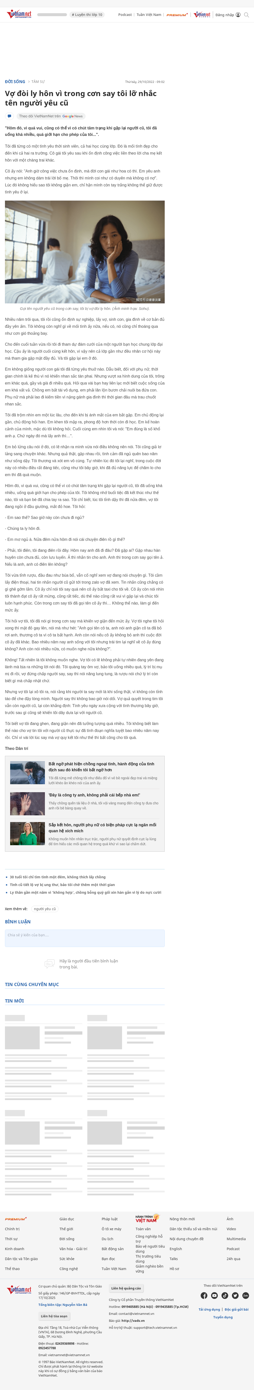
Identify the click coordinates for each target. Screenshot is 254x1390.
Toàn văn (143, 1228)
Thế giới (66, 1228)
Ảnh (230, 1219)
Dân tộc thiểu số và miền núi (193, 1228)
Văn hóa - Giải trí (73, 1248)
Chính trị (12, 1228)
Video (231, 1228)
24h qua (233, 1258)
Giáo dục (67, 1219)
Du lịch (107, 1238)
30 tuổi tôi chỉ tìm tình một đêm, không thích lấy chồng (58, 877)
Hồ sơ (174, 1268)
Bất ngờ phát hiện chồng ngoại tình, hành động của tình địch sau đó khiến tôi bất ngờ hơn (101, 767)
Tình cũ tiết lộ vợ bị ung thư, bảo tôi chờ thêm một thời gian (62, 884)
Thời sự (11, 1238)
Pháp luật (110, 1219)
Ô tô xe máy (111, 1228)
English (176, 1248)
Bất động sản (113, 1248)
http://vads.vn (133, 1320)
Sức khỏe (67, 1258)
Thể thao (12, 1268)
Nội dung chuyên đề (187, 1238)
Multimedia (236, 1238)
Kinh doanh (14, 1248)
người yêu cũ (45, 908)
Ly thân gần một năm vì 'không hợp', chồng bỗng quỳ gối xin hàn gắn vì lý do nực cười (85, 892)
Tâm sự (38, 81)
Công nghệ (69, 1268)
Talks (174, 1258)
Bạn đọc (108, 1258)
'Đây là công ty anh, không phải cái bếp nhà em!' (94, 795)
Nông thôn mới (182, 1219)
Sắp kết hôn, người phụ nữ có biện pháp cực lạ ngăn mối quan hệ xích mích (102, 828)
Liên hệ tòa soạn (54, 1316)
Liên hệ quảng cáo (126, 1288)
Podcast (125, 14)
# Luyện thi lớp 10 (87, 14)
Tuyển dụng (223, 1317)
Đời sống (15, 82)
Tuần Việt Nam (149, 14)
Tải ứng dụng (209, 1309)
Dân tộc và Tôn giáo (21, 1258)
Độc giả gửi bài (237, 1309)
